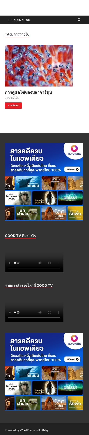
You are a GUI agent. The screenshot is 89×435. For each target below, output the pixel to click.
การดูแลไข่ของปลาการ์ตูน (28, 92)
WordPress (27, 430)
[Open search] (79, 20)
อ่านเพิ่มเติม (12, 104)
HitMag (43, 430)
